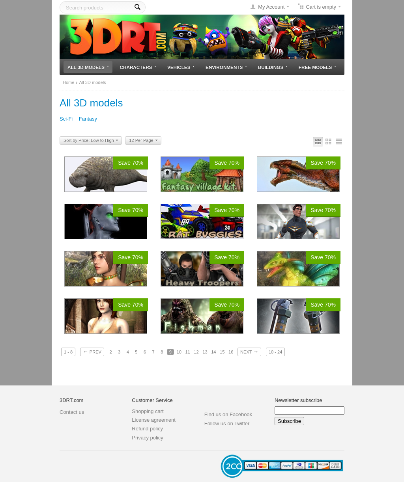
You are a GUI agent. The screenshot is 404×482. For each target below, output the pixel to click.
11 (187, 352)
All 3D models (88, 67)
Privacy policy (147, 438)
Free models (317, 67)
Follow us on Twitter (227, 423)
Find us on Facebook (228, 414)
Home (68, 82)
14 (213, 352)
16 (230, 352)
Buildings (273, 67)
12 (196, 352)
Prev (92, 351)
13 (204, 352)
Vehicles (181, 67)
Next (249, 351)
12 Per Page (143, 141)
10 (179, 352)
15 (222, 352)
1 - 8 (68, 352)
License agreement (154, 420)
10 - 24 (275, 352)
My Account (271, 7)
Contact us (72, 412)
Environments (226, 67)
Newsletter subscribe (298, 400)
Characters (138, 67)
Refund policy (147, 429)
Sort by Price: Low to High (91, 141)
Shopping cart (147, 411)
